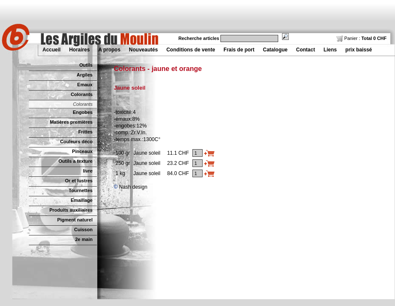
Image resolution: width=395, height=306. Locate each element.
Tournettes (81, 190)
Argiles (85, 74)
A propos (109, 50)
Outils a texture (76, 161)
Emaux (85, 84)
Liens (330, 50)
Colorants (82, 94)
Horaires (79, 50)
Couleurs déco (76, 141)
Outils (86, 65)
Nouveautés (143, 50)
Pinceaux (82, 151)
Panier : (361, 38)
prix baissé (358, 50)
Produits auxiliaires (71, 209)
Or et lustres (79, 180)
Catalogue (275, 50)
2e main (84, 239)
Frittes (85, 131)
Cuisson (83, 229)
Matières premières (71, 122)
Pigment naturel (75, 219)
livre (88, 170)
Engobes (83, 112)
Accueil (51, 50)
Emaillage (82, 200)
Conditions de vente (190, 50)
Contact (305, 50)
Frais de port (238, 50)
